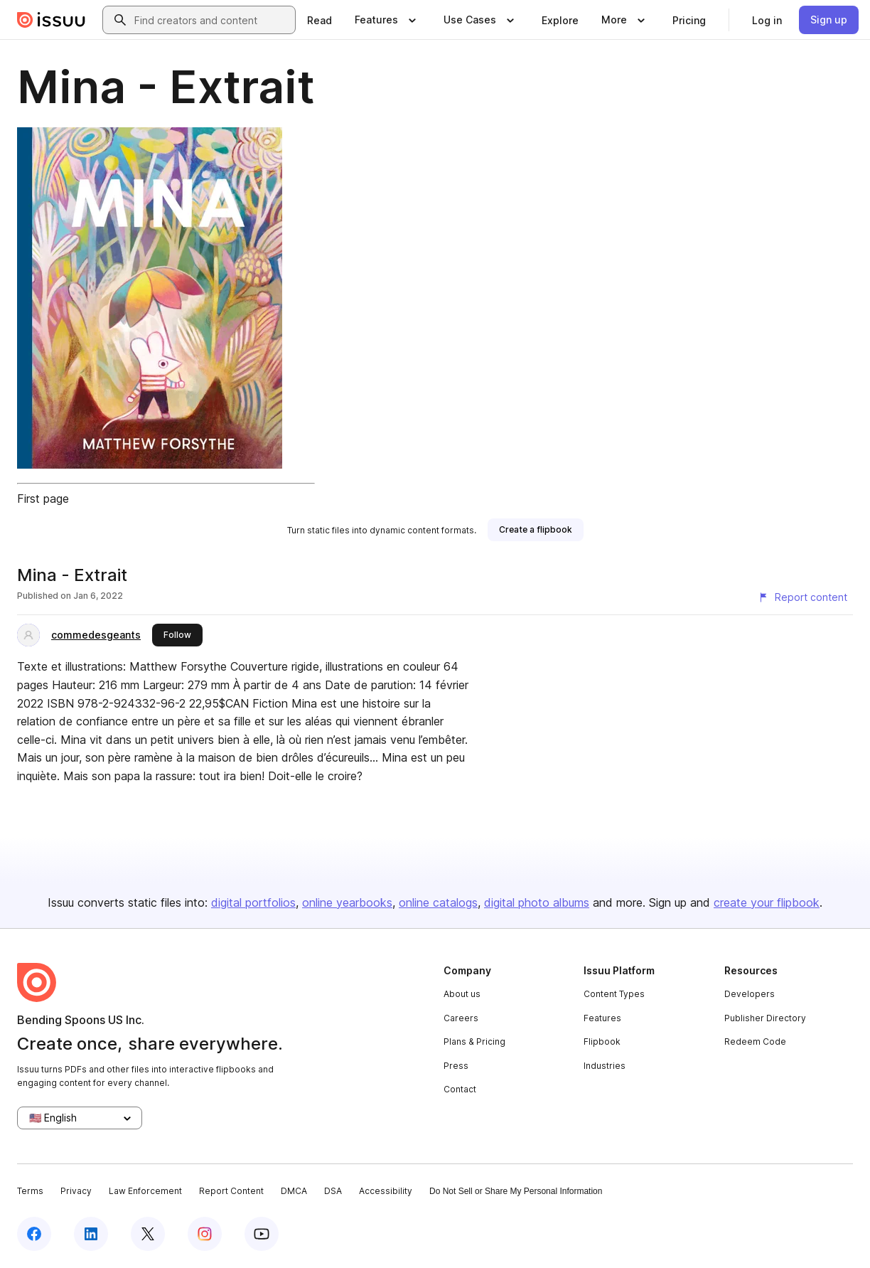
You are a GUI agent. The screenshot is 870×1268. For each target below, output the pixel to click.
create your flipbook (767, 902)
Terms (30, 1191)
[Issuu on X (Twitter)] (148, 1234)
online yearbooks (347, 902)
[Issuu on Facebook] (34, 1234)
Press (456, 1065)
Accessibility (385, 1191)
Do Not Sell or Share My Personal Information (515, 1191)
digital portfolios (253, 902)
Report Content (231, 1191)
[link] (319, 20)
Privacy (76, 1191)
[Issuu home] (51, 20)
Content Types (614, 994)
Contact (460, 1089)
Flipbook (602, 1041)
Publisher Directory (765, 1018)
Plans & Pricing (474, 1041)
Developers (749, 994)
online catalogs (438, 902)
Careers (461, 1018)
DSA (333, 1191)
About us (462, 994)
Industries (604, 1065)
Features (602, 1018)
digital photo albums (536, 902)
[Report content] (802, 597)
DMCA (294, 1191)
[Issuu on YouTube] (262, 1234)
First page (43, 498)
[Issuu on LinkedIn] (91, 1234)
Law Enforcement (145, 1191)
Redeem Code (755, 1041)
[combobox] (211, 19)
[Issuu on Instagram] (205, 1234)
